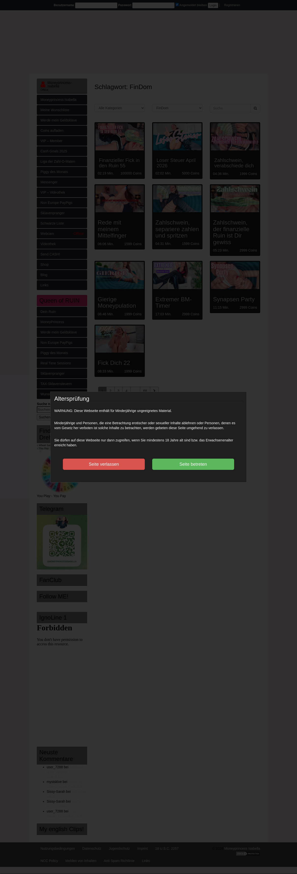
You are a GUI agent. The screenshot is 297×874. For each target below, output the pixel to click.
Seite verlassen (104, 464)
